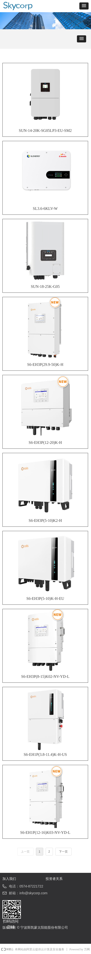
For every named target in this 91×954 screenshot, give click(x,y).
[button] (84, 6)
